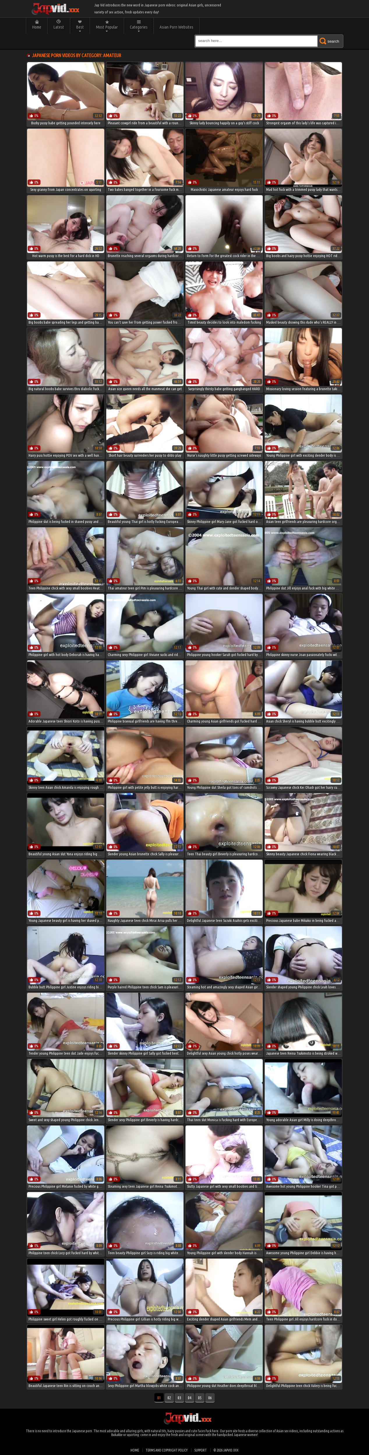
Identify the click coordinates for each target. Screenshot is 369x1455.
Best (80, 27)
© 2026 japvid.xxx (226, 1450)
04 (189, 1397)
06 (210, 1397)
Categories (139, 27)
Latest (58, 27)
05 (200, 1397)
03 (179, 1397)
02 (169, 1397)
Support (200, 1450)
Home (36, 27)
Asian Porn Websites (176, 27)
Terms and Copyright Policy (167, 1450)
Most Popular (107, 27)
